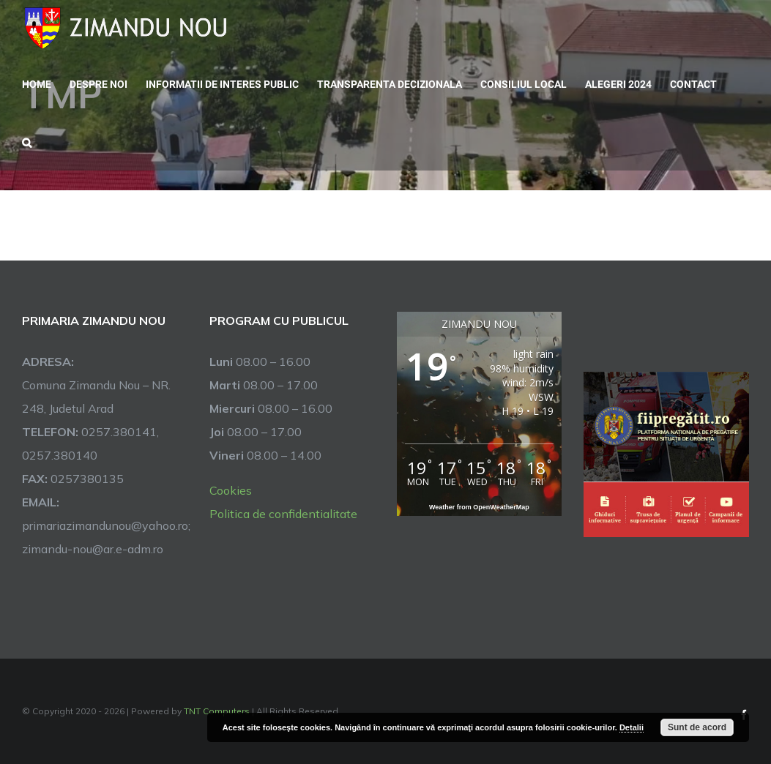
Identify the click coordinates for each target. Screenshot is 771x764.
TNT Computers (217, 710)
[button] (26, 141)
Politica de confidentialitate (283, 513)
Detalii (631, 727)
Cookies (230, 490)
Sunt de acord (697, 727)
